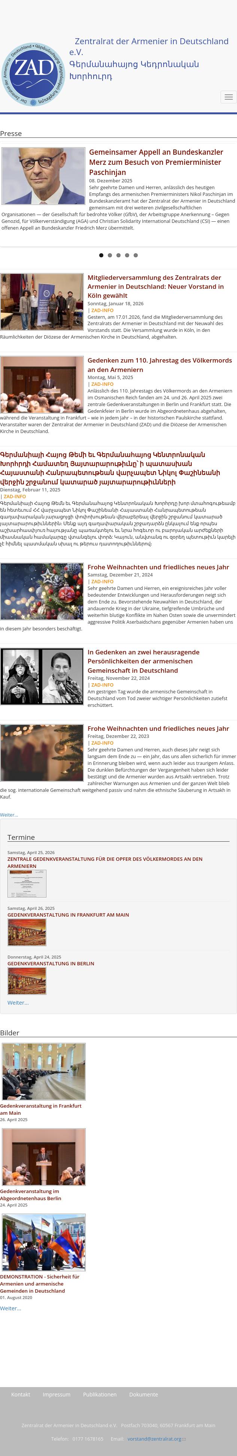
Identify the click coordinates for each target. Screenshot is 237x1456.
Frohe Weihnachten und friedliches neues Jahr (158, 567)
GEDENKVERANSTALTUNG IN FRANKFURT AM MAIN (68, 914)
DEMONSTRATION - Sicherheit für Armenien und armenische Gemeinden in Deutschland (39, 1283)
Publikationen (100, 1394)
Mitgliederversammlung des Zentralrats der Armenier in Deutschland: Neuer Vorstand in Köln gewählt (156, 286)
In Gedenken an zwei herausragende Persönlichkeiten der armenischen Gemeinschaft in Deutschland (144, 661)
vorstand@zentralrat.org (157, 1439)
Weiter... (9, 815)
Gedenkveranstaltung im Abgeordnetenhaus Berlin (30, 1195)
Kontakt (20, 1394)
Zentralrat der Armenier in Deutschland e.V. (149, 46)
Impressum (56, 1394)
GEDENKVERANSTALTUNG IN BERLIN (50, 963)
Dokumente (143, 1394)
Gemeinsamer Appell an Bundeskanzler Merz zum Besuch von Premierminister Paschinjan (156, 162)
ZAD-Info (102, 310)
